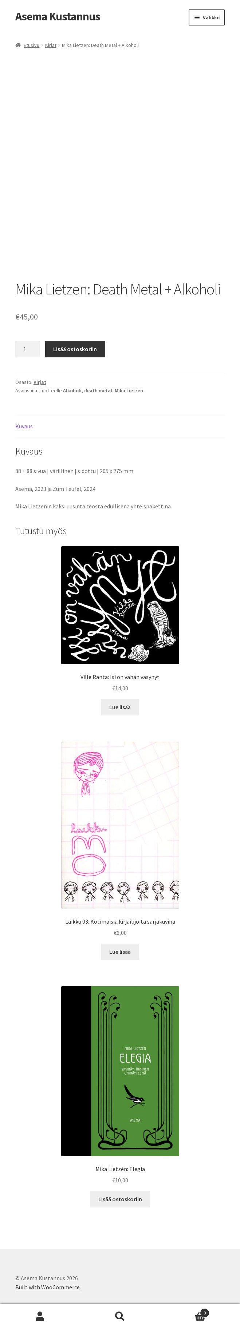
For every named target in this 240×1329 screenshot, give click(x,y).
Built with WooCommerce (47, 1287)
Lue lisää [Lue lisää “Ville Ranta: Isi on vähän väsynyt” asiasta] (120, 707)
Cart (184, 1311)
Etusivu (31, 45)
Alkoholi (72, 390)
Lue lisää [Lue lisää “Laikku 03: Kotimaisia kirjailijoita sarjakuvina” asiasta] (120, 951)
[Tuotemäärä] (27, 349)
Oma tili (40, 1316)
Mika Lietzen (129, 390)
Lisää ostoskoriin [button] (120, 1199)
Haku (120, 1316)
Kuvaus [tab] (24, 426)
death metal (98, 390)
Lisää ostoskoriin (75, 349)
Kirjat (50, 45)
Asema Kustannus (57, 16)
